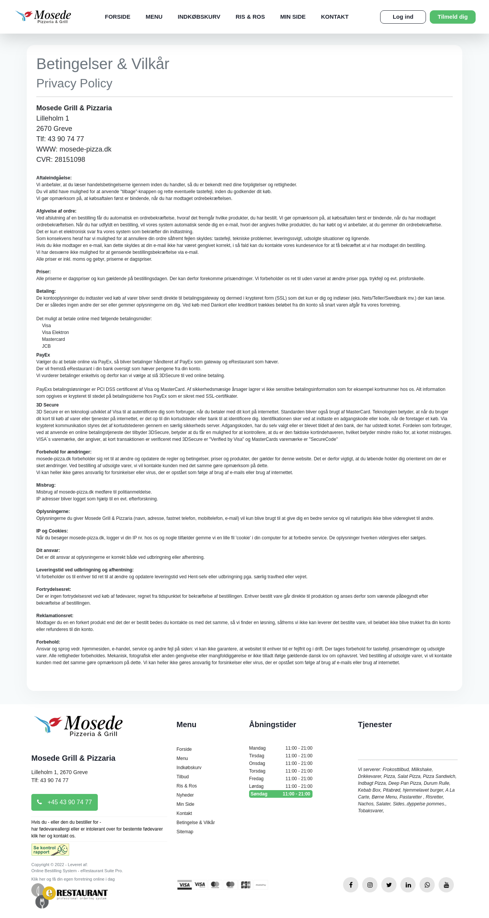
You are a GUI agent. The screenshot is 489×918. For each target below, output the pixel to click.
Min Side (293, 16)
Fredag (281, 778)
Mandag (281, 748)
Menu (154, 16)
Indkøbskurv (199, 16)
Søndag (281, 794)
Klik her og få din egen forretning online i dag (73, 879)
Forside (118, 16)
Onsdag (281, 763)
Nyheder (185, 795)
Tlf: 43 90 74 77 (49, 780)
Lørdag (281, 786)
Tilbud (182, 776)
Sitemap (184, 831)
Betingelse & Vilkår (195, 822)
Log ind (403, 16)
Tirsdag (281, 756)
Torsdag (281, 771)
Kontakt (334, 16)
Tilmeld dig (453, 16)
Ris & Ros (250, 16)
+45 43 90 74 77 (64, 802)
